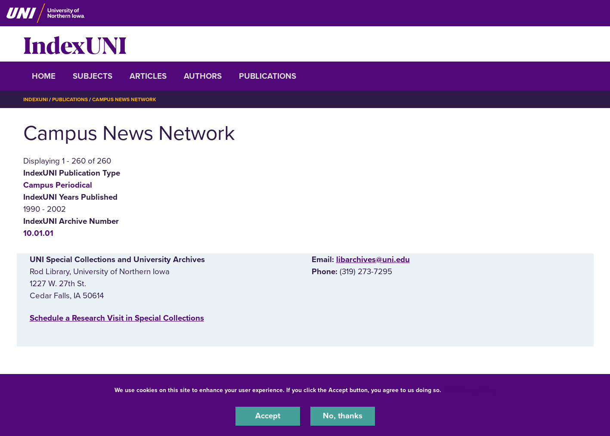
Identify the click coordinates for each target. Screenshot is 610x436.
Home (44, 76)
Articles (148, 76)
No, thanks (342, 416)
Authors (203, 76)
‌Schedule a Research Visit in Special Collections (117, 317)
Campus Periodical (57, 184)
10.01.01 (38, 233)
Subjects (92, 76)
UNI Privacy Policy (470, 390)
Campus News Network (124, 99)
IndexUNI (75, 44)
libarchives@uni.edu (373, 259)
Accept (267, 416)
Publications (267, 76)
